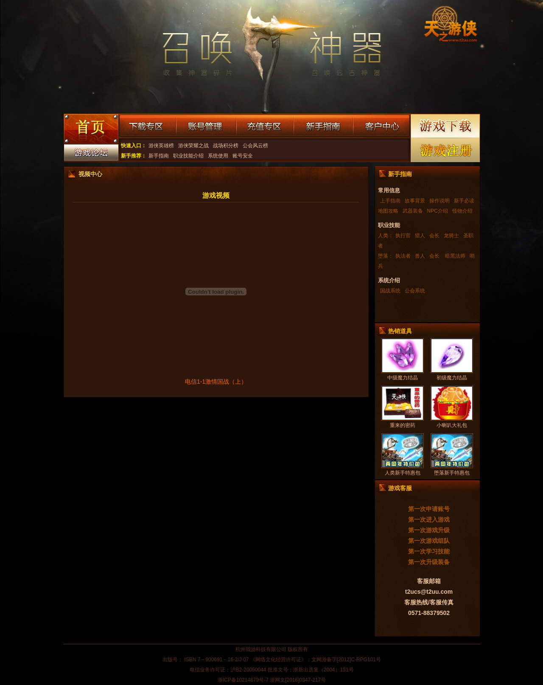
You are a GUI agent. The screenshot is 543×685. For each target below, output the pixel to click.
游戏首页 (91, 130)
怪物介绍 (462, 211)
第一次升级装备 (429, 562)
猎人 (420, 236)
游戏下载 (445, 126)
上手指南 (390, 201)
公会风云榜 (255, 146)
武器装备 (413, 211)
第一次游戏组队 (429, 540)
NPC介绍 (437, 211)
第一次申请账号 (429, 508)
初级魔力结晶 (452, 378)
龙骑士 (451, 236)
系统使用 (218, 156)
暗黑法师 (454, 256)
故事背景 (415, 201)
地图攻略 (388, 211)
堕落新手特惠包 (452, 473)
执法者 (403, 256)
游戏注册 (445, 150)
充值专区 (265, 126)
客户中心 (381, 126)
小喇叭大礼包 (452, 425)
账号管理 (206, 126)
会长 (434, 236)
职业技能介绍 (188, 156)
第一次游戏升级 (429, 530)
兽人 (420, 256)
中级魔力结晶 (402, 378)
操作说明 (439, 201)
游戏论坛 (91, 154)
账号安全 (242, 156)
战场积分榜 (225, 146)
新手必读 (464, 201)
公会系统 (415, 291)
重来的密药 (402, 425)
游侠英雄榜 (161, 146)
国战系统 (390, 291)
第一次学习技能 (429, 551)
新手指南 (323, 126)
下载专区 (147, 126)
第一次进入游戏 (429, 519)
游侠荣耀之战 (193, 146)
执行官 (403, 236)
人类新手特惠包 (402, 473)
